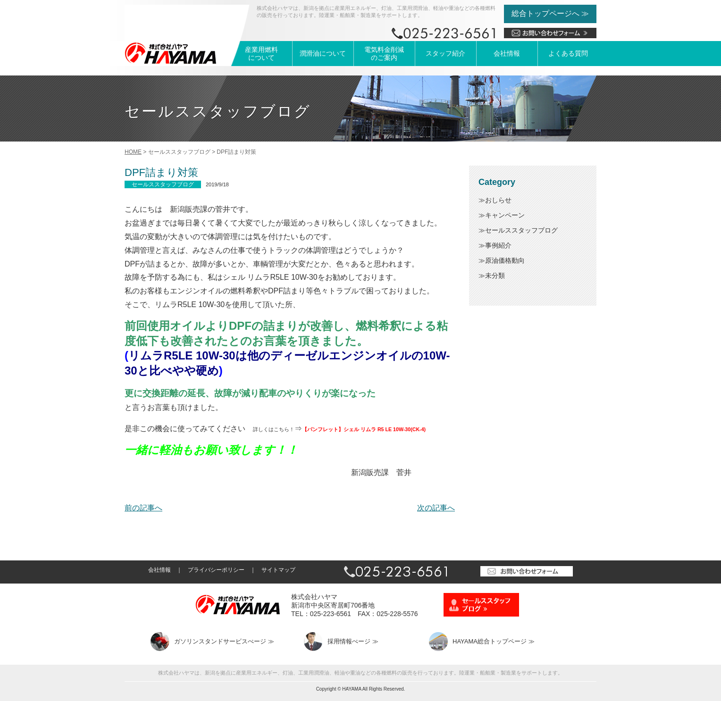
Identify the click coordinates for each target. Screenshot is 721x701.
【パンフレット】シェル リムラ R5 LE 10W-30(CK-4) (364, 429)
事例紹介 (498, 245)
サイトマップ (278, 570)
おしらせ (498, 200)
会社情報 (507, 53)
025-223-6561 (330, 614)
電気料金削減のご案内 (384, 53)
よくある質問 (568, 53)
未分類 (495, 275)
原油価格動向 (505, 260)
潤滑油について (323, 53)
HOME (133, 152)
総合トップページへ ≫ (550, 13)
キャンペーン (505, 215)
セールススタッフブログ (521, 230)
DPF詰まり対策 (161, 172)
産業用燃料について (261, 53)
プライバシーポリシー (216, 570)
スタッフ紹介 (445, 53)
